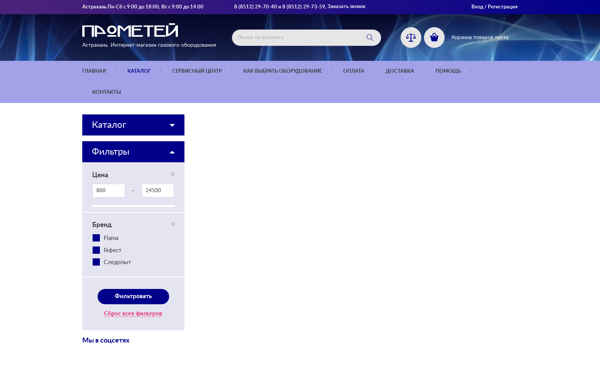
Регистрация (503, 7)
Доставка (400, 71)
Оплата (353, 71)
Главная (94, 71)
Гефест (113, 250)
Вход (477, 7)
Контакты (106, 92)
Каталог (139, 71)
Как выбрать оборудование (282, 71)
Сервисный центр (197, 71)
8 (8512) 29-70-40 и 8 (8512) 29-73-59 (279, 7)
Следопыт (117, 262)
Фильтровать (133, 296)
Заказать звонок (346, 6)
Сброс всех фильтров (133, 314)
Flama (111, 238)
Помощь (448, 71)
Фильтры (110, 152)
